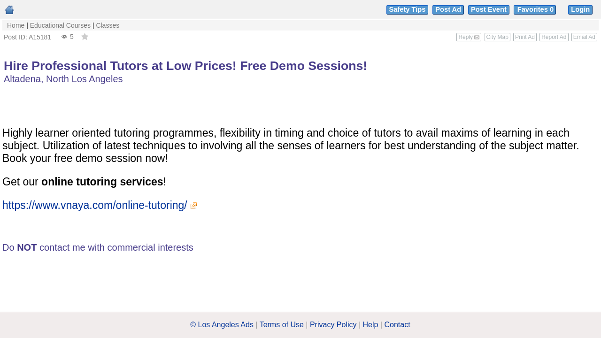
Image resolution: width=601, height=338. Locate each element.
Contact (397, 325)
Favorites (536, 9)
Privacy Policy (333, 325)
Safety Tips (407, 9)
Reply (468, 37)
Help (370, 325)
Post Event (489, 9)
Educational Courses (60, 25)
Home (15, 25)
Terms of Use (282, 325)
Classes (107, 25)
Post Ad (448, 9)
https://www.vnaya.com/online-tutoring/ (94, 205)
